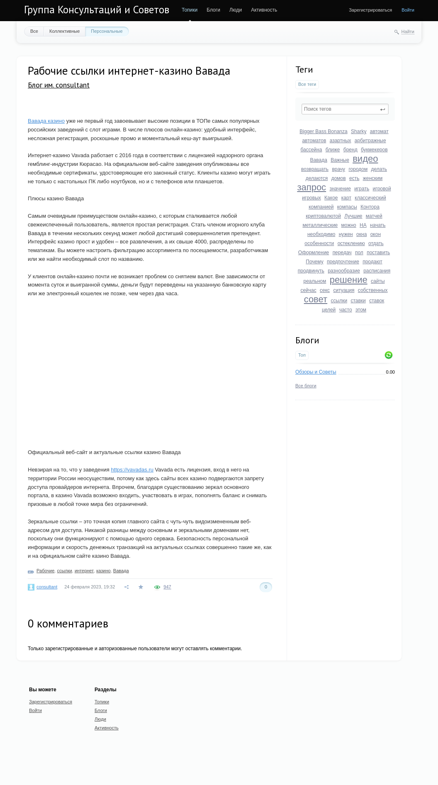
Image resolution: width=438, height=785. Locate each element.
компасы (347, 207)
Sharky (358, 131)
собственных (373, 290)
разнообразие (344, 271)
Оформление (313, 252)
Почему (314, 262)
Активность (264, 10)
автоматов (314, 140)
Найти (408, 31)
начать (377, 225)
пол (359, 252)
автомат (379, 131)
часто (345, 310)
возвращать (314, 169)
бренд (350, 150)
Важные (340, 160)
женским (373, 178)
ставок (376, 301)
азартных (340, 140)
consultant (46, 586)
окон (375, 234)
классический (370, 198)
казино (103, 570)
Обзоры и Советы (315, 372)
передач (342, 252)
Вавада (318, 160)
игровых (311, 198)
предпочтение (343, 262)
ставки (357, 301)
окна (361, 234)
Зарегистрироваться (370, 9)
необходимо (321, 234)
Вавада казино (46, 121)
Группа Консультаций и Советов (96, 9)
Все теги (307, 84)
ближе (333, 150)
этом (360, 310)
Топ (302, 354)
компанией (321, 207)
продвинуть (311, 271)
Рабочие (45, 570)
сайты (378, 281)
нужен (346, 234)
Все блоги (305, 385)
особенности (319, 243)
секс (325, 290)
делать (379, 169)
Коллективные (64, 31)
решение (348, 280)
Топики (189, 10)
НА (363, 225)
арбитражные (370, 140)
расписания (376, 271)
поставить (378, 252)
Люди (235, 10)
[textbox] (345, 109)
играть (361, 189)
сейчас (308, 290)
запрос (311, 187)
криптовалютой (323, 216)
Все (34, 31)
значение (339, 189)
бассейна (311, 150)
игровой (382, 189)
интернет (84, 570)
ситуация (343, 290)
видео (365, 158)
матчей (374, 216)
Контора (370, 207)
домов (338, 178)
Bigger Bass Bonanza (323, 131)
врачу (338, 169)
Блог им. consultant (59, 85)
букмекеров (374, 150)
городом (357, 169)
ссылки (339, 301)
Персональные (106, 31)
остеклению (351, 243)
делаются (317, 178)
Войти (408, 9)
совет (316, 299)
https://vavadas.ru (132, 470)
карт (346, 198)
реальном (314, 281)
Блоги (213, 10)
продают (372, 262)
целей (329, 310)
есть (354, 178)
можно (348, 225)
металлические (320, 225)
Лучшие (353, 216)
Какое (331, 198)
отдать (376, 243)
